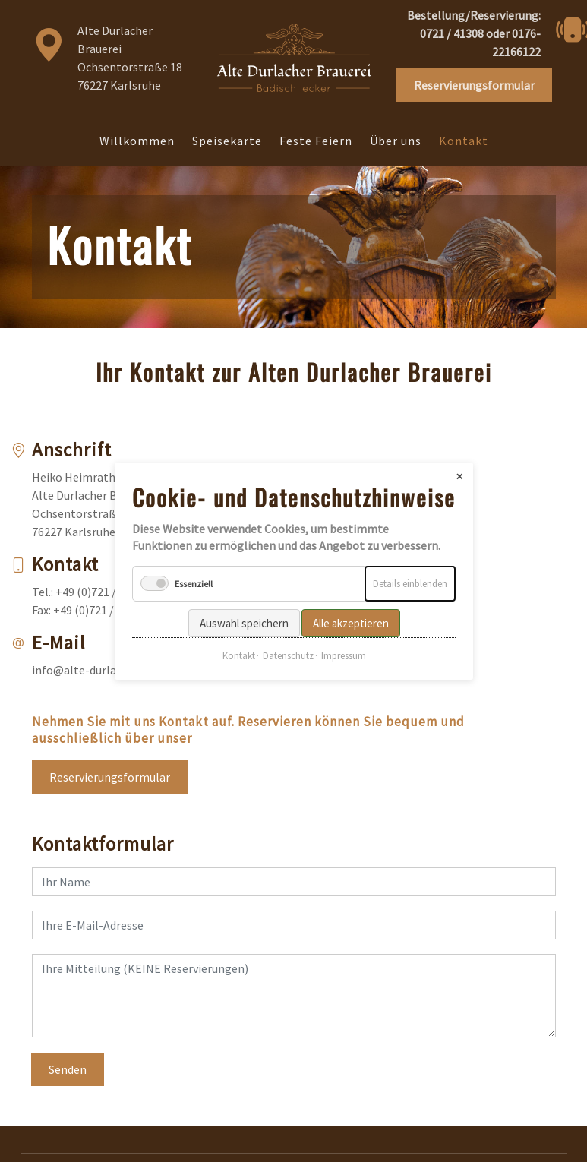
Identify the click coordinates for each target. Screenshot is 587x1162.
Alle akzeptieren (350, 610)
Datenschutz (287, 642)
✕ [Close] (459, 463)
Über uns (395, 140)
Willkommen (137, 140)
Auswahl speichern (243, 610)
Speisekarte (227, 140)
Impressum (342, 642)
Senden (68, 1069)
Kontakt (238, 642)
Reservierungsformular (109, 777)
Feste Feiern (315, 140)
